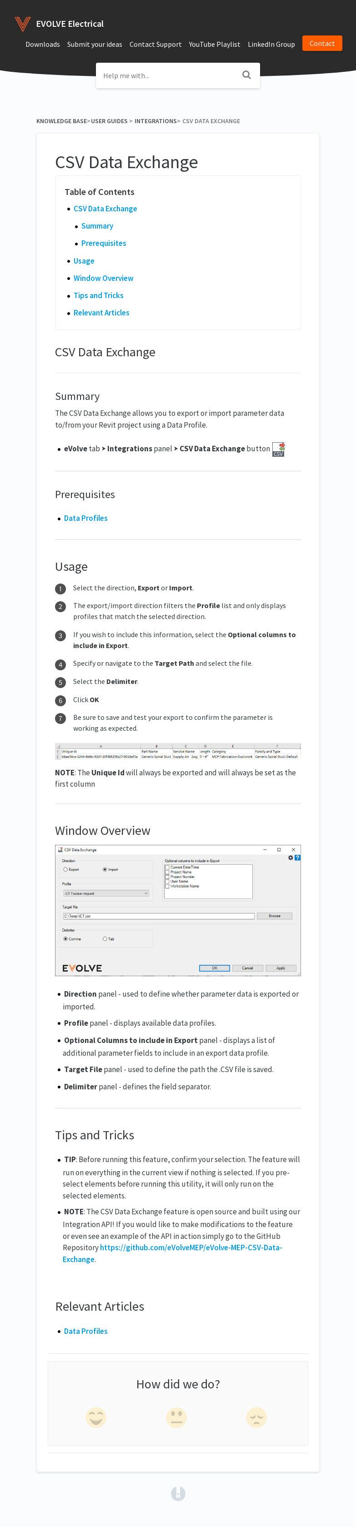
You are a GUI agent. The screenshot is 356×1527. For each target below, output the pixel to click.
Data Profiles (86, 518)
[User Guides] (109, 121)
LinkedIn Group (271, 44)
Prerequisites (103, 243)
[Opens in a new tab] (178, 1492)
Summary (97, 226)
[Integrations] (155, 121)
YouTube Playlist (215, 44)
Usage (84, 261)
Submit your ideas (94, 44)
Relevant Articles (102, 313)
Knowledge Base (61, 121)
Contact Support (156, 44)
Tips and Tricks (99, 295)
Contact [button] (322, 43)
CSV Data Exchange (105, 209)
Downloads (42, 44)
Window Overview (104, 278)
